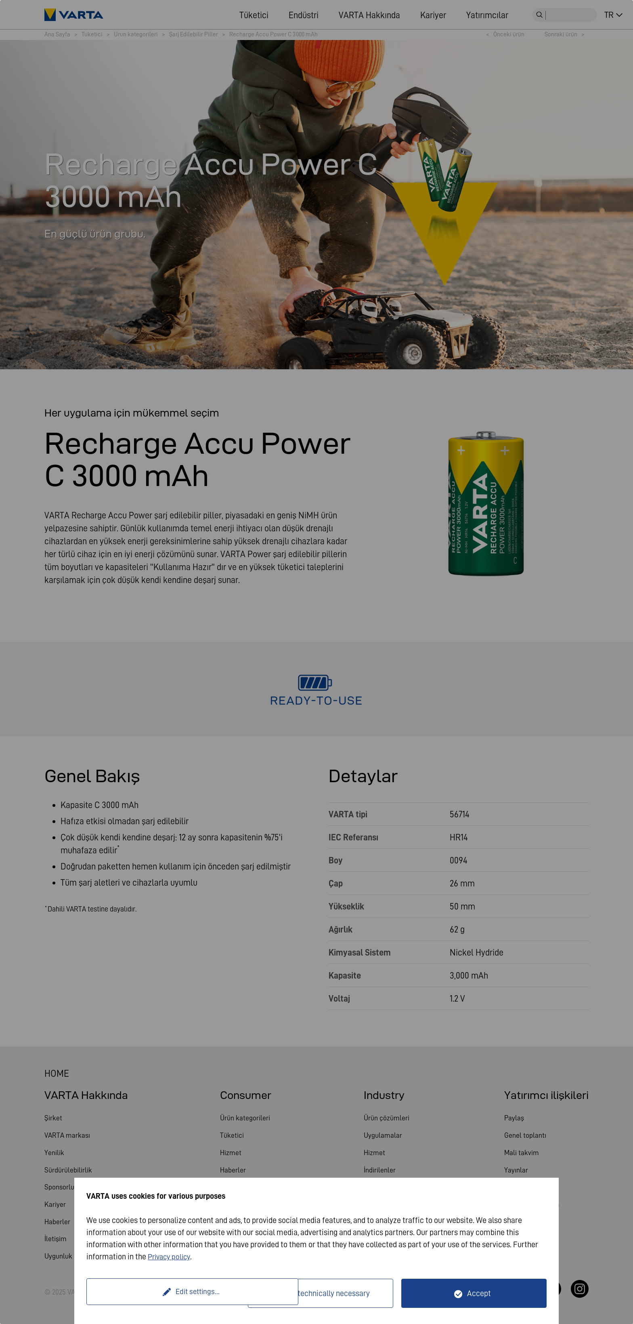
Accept (479, 1293)
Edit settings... (168, 1293)
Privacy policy (171, 1256)
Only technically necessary (325, 1293)
